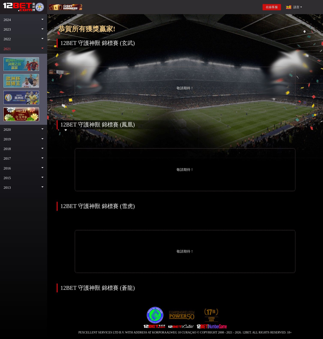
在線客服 (272, 7)
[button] (23, 20)
